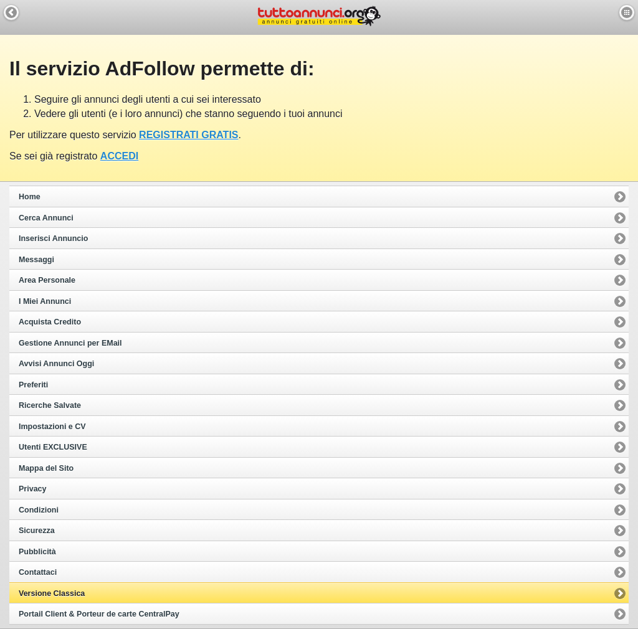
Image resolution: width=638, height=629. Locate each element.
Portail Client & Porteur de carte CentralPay (99, 614)
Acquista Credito (50, 322)
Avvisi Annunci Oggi (56, 363)
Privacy (32, 489)
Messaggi (36, 259)
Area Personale (47, 280)
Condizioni (39, 510)
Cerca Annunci (46, 218)
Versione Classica (52, 593)
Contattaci (38, 572)
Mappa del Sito (46, 468)
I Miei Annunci (45, 301)
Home (29, 196)
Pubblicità (37, 551)
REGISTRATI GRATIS (188, 135)
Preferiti (33, 385)
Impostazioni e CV (52, 426)
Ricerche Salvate (50, 405)
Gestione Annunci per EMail (70, 343)
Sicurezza (37, 530)
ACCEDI (119, 156)
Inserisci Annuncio (53, 238)
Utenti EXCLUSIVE (53, 447)
